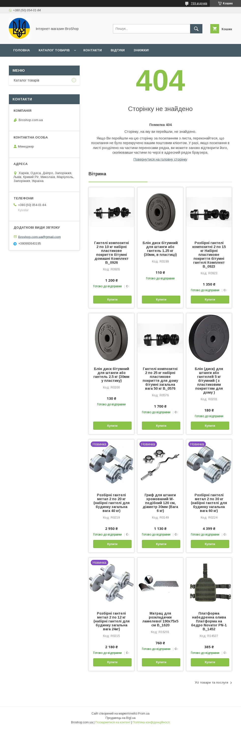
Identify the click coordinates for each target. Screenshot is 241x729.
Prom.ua (144, 713)
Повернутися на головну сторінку (160, 159)
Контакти (92, 50)
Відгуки (118, 50)
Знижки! (141, 50)
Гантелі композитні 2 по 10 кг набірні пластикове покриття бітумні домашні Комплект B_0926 (111, 252)
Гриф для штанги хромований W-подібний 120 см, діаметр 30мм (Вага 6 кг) (160, 503)
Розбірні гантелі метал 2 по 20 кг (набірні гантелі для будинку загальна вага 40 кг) (111, 503)
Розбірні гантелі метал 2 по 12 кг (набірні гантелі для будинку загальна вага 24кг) (111, 621)
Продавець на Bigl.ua (120, 718)
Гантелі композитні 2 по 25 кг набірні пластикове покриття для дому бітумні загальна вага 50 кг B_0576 (160, 378)
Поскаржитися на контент (112, 722)
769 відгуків (199, 3)
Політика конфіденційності (151, 722)
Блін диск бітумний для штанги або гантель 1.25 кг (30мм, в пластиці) (160, 249)
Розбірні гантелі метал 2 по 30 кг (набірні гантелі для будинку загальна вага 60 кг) (209, 503)
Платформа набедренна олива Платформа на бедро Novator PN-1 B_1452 (209, 621)
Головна (21, 50)
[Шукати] (196, 28)
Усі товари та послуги (211, 682)
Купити (112, 299)
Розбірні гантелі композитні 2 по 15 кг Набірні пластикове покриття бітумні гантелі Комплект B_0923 (209, 254)
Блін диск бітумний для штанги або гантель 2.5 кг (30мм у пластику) (111, 375)
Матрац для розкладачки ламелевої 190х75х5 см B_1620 (160, 619)
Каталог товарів (54, 50)
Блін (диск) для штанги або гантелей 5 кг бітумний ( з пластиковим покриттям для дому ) (209, 380)
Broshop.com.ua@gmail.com (39, 236)
